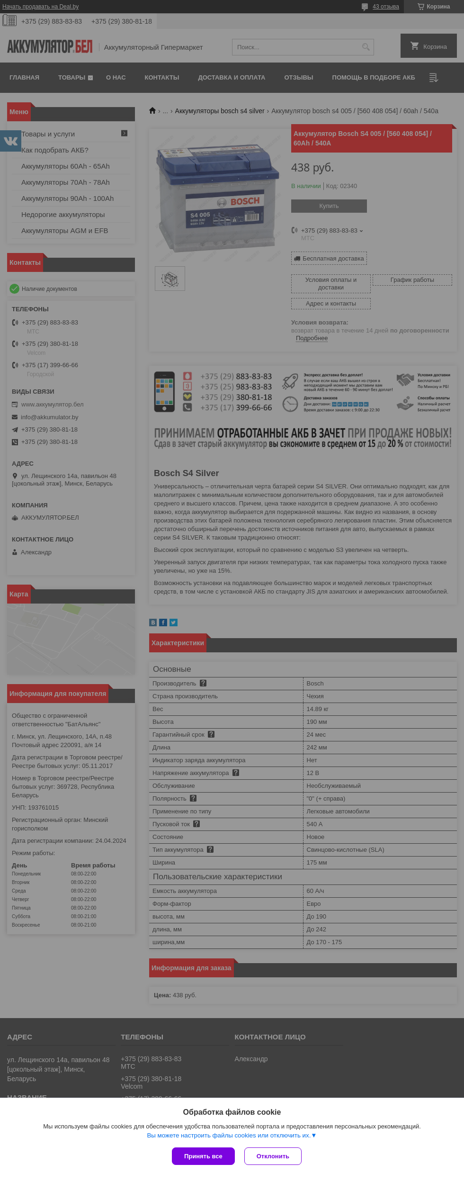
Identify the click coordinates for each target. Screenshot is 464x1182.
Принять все (203, 1156)
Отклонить (273, 1156)
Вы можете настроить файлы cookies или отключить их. (229, 1135)
